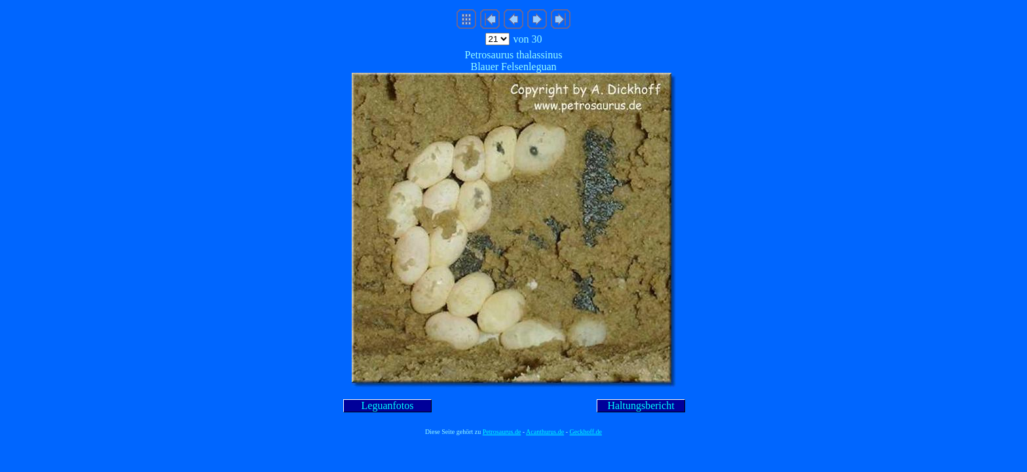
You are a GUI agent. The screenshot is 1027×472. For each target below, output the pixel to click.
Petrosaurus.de (502, 431)
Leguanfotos (388, 405)
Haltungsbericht (640, 405)
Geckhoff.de (586, 431)
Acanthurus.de (545, 431)
